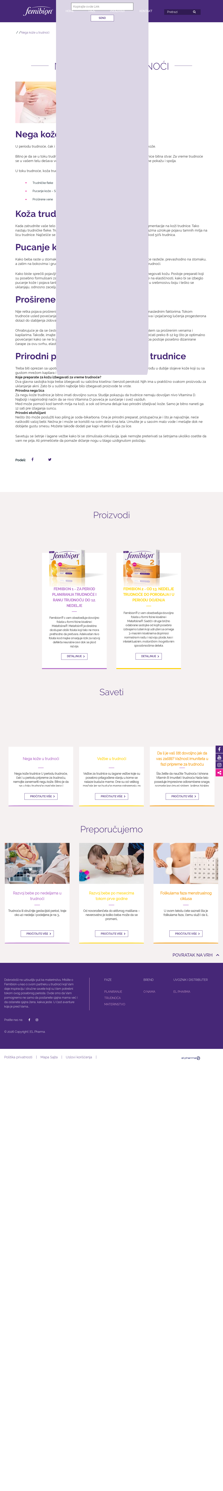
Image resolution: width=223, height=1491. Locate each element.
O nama (149, 991)
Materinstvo (114, 1003)
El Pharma (181, 991)
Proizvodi (117, 11)
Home (70, 11)
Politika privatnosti (18, 1056)
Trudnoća (112, 997)
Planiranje (113, 991)
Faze (92, 11)
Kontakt (145, 11)
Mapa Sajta (49, 1056)
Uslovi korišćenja (79, 1056)
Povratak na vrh (193, 954)
